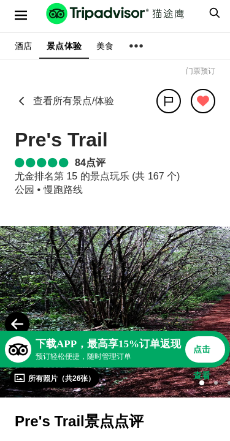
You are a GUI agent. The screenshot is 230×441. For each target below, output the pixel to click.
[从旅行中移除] (203, 101)
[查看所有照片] (54, 378)
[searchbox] (213, 13)
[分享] (168, 101)
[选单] (21, 15)
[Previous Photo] (17, 324)
